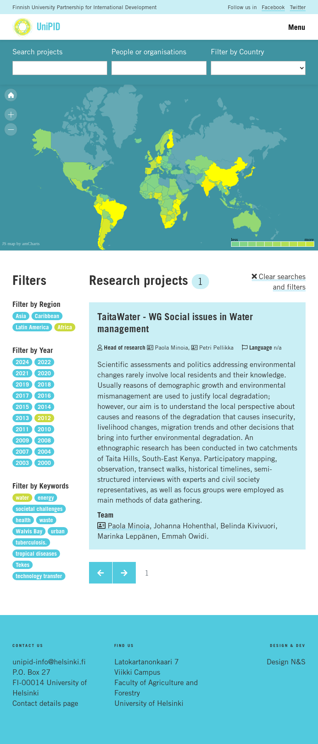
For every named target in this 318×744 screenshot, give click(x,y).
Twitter (298, 7)
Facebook (273, 7)
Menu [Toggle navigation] (296, 27)
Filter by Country (237, 51)
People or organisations (148, 51)
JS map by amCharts (21, 243)
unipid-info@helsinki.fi (49, 661)
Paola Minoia (167, 347)
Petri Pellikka (212, 347)
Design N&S (286, 661)
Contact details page (45, 703)
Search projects (37, 51)
